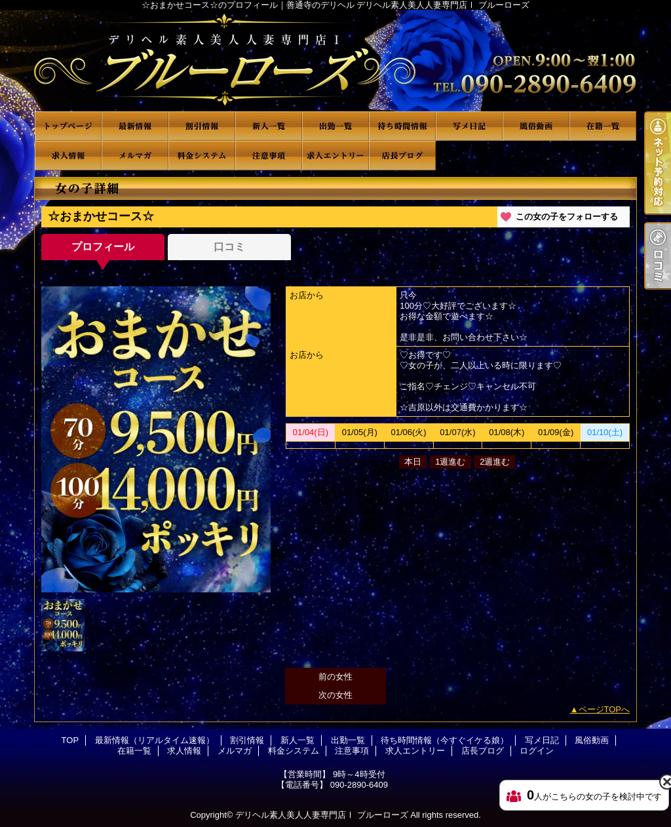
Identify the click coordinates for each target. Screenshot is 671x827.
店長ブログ (402, 155)
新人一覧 (268, 126)
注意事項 (268, 155)
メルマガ (135, 155)
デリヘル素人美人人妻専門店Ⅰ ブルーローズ (321, 815)
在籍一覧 (602, 126)
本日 (412, 462)
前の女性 (335, 677)
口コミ (229, 246)
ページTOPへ (604, 709)
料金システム (201, 155)
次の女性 (335, 695)
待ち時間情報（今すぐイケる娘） (402, 126)
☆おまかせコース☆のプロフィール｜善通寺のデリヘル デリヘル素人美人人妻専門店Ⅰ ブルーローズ (335, 60)
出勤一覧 (335, 126)
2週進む (495, 462)
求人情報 (68, 155)
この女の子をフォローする (567, 216)
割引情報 (201, 126)
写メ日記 (469, 126)
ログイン (537, 751)
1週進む (450, 462)
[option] (156, 439)
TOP (68, 126)
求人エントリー (335, 155)
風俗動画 (536, 126)
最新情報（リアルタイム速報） (135, 126)
